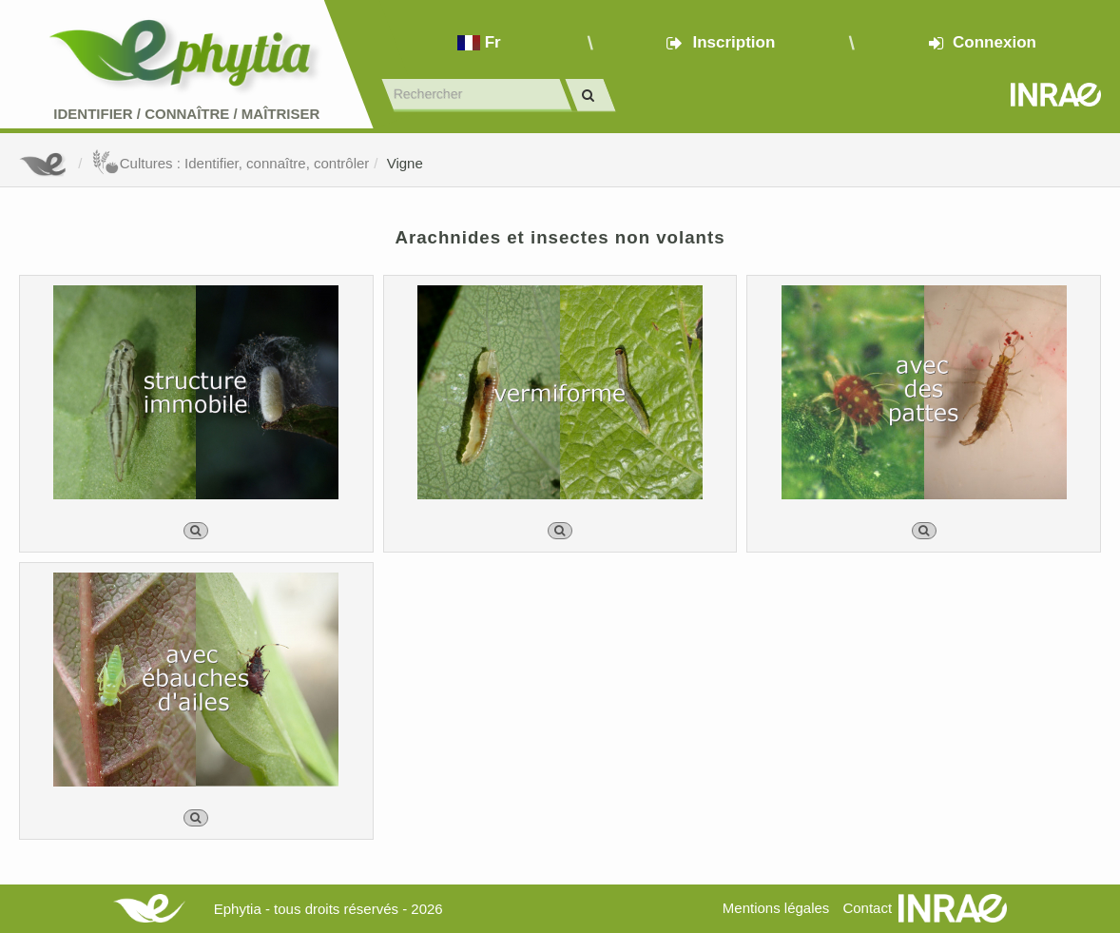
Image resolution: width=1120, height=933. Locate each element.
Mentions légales (776, 908)
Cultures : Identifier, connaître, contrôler (230, 163)
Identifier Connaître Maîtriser (186, 114)
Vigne (405, 163)
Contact (867, 908)
